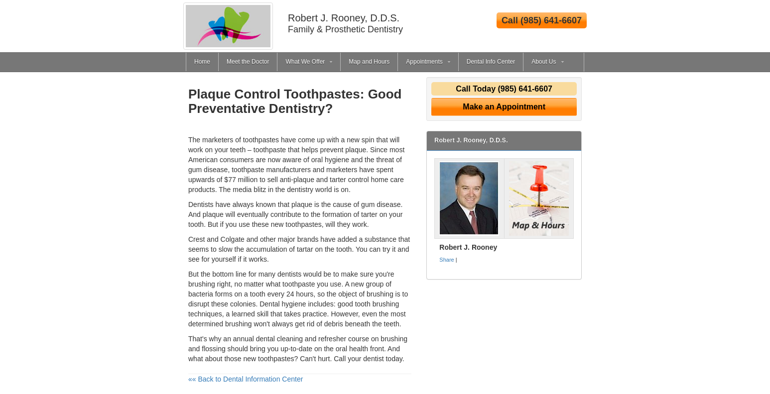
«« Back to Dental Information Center (245, 379)
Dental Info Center (491, 61)
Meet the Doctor (248, 61)
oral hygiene (330, 160)
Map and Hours (369, 61)
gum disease (380, 204)
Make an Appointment (504, 106)
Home (202, 61)
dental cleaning (279, 339)
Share (446, 260)
